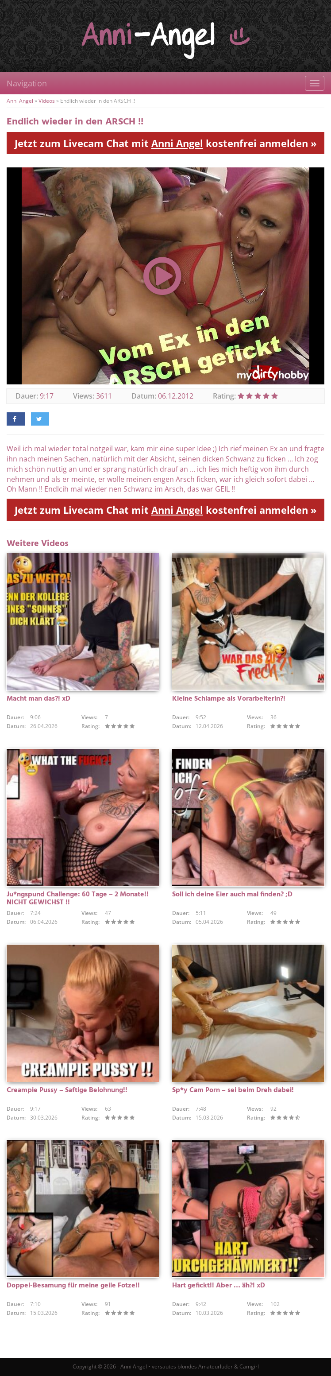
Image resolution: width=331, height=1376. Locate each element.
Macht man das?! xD (38, 699)
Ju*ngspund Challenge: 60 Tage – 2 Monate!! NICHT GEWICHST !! (78, 898)
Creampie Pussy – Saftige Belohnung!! (67, 1090)
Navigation (27, 83)
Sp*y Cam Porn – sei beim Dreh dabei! (233, 1090)
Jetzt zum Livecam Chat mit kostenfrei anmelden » (166, 143)
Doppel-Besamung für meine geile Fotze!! (73, 1285)
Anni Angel (20, 101)
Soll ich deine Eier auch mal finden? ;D (232, 894)
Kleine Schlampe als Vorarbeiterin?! (228, 699)
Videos (46, 101)
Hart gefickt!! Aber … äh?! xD (218, 1285)
